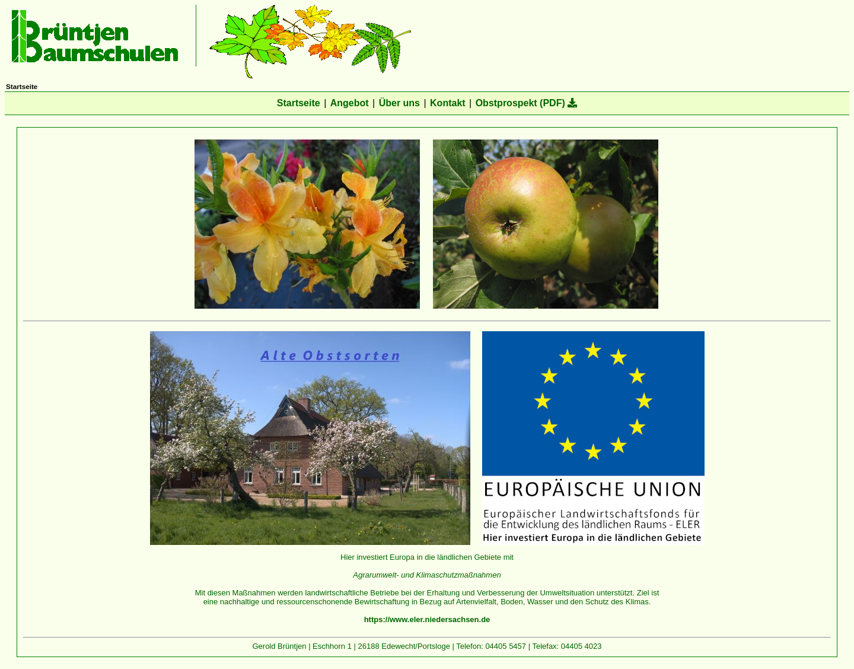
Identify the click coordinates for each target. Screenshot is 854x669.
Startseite (298, 103)
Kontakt (448, 103)
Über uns (399, 103)
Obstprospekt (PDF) (527, 103)
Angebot (349, 103)
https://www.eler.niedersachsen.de (427, 619)
